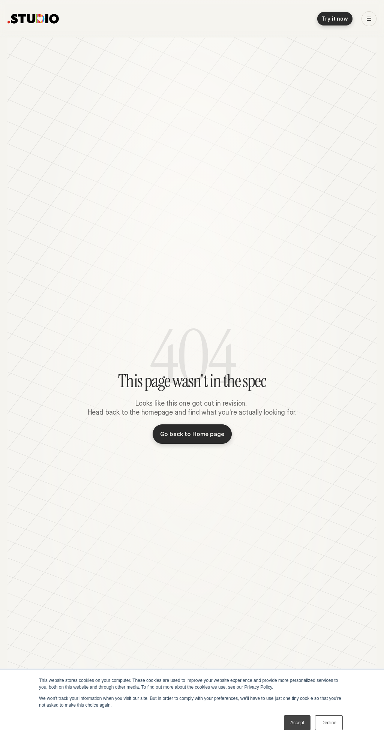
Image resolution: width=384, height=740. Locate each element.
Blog (134, 18)
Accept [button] (297, 722)
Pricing (157, 18)
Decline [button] (328, 722)
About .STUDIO (195, 18)
